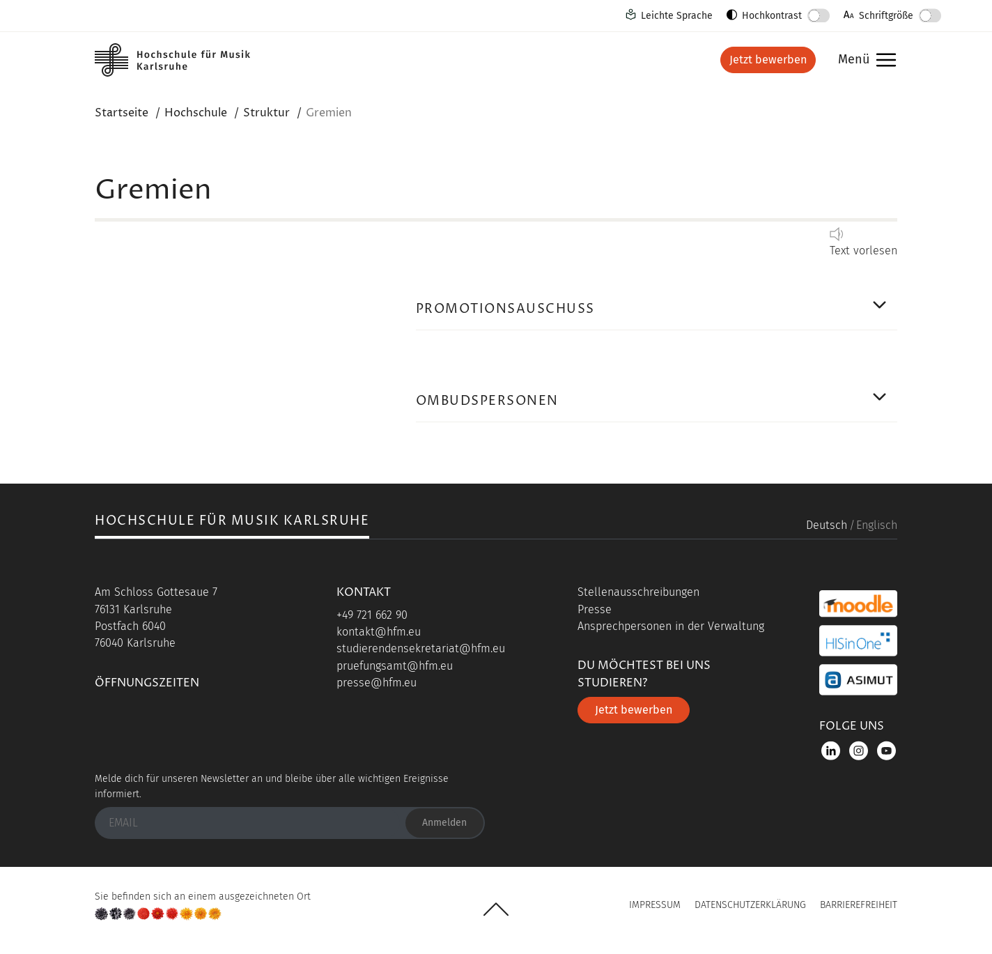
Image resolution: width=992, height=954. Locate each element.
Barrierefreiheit (858, 905)
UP (496, 909)
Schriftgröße (886, 16)
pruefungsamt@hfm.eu (394, 665)
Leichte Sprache (677, 16)
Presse (595, 609)
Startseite (121, 113)
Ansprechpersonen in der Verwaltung (671, 626)
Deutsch (826, 525)
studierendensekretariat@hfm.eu (420, 648)
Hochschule (195, 113)
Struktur (266, 113)
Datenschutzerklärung (750, 905)
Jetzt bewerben (768, 59)
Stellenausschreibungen (638, 592)
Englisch (876, 525)
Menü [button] (863, 60)
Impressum (655, 905)
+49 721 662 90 (372, 615)
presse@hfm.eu (376, 682)
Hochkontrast (772, 16)
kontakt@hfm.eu (378, 631)
